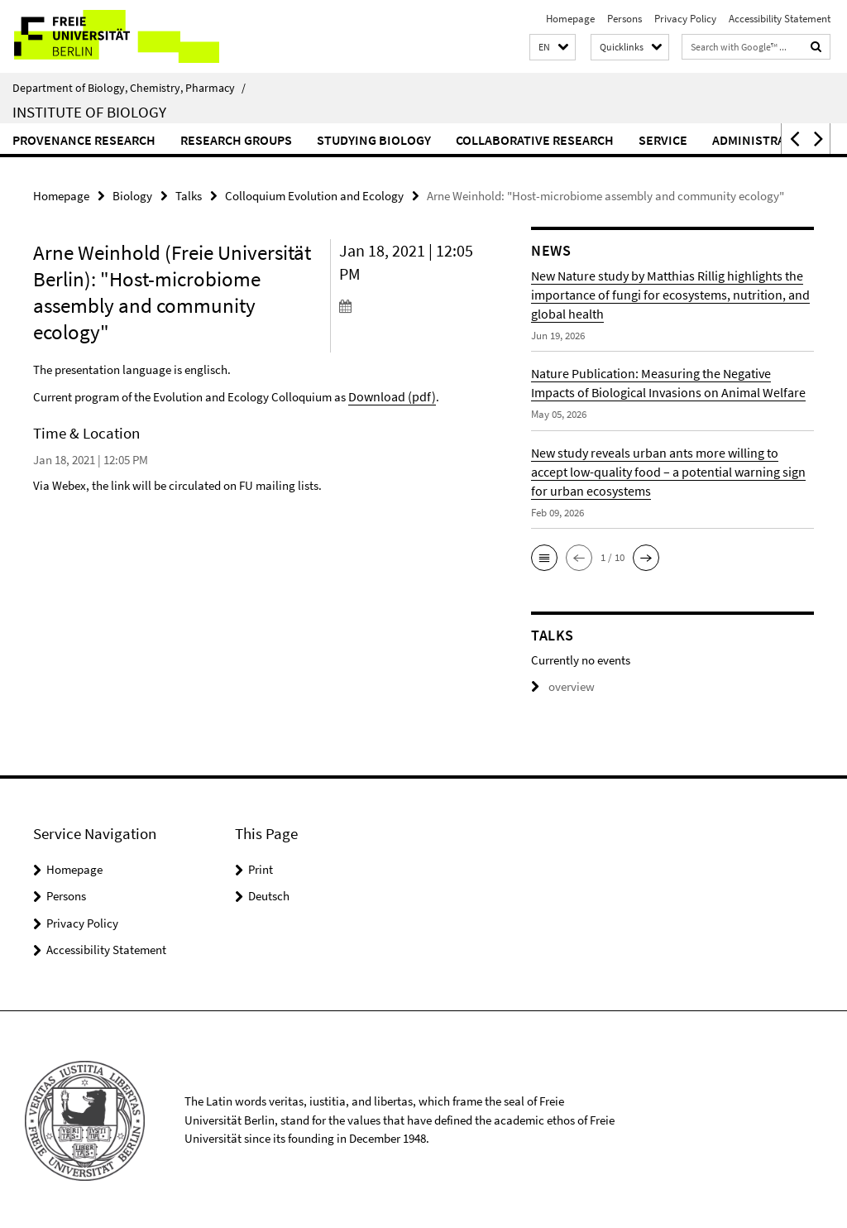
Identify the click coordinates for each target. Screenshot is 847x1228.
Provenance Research (84, 140)
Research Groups (236, 140)
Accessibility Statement (779, 19)
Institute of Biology (89, 112)
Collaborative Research (535, 140)
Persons (624, 19)
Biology (132, 195)
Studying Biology (374, 140)
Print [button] (260, 867)
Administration (763, 140)
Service (663, 140)
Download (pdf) (388, 394)
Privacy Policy (685, 19)
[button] (552, 47)
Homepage (570, 19)
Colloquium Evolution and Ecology (314, 195)
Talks (188, 195)
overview (559, 686)
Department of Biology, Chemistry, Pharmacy (129, 88)
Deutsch (269, 894)
